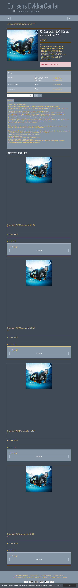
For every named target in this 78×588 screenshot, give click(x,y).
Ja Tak (36, 84)
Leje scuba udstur (39, 78)
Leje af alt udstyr (38, 80)
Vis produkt (39, 250)
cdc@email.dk (21, 577)
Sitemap (64, 577)
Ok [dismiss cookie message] (69, 585)
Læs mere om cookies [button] (54, 585)
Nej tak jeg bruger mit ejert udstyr (42, 77)
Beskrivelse (10, 100)
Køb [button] (37, 95)
